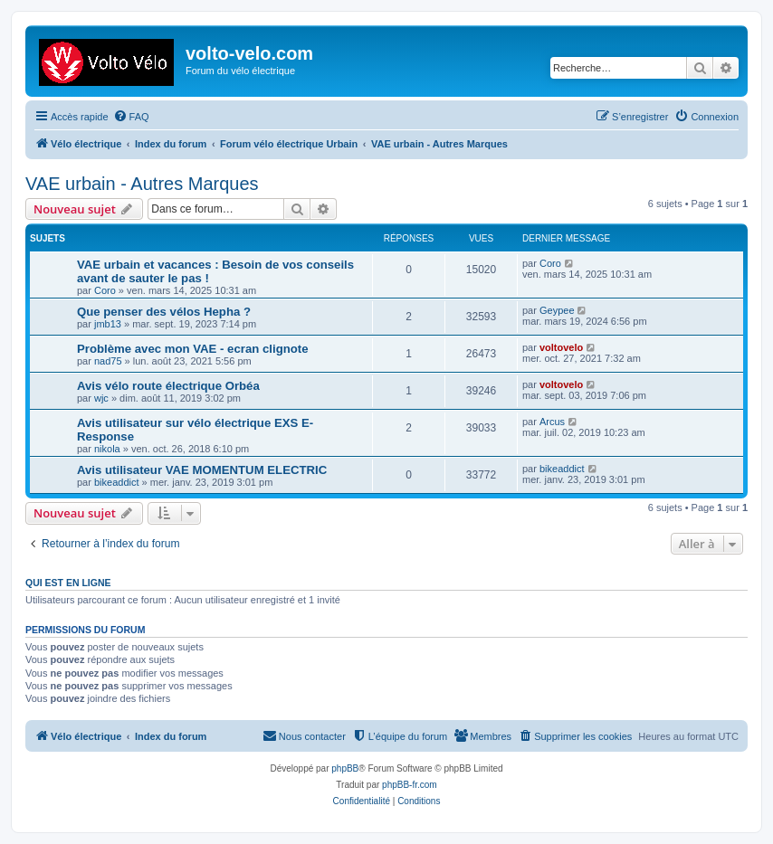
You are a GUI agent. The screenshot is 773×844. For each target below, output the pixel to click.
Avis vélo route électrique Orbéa (168, 386)
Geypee (557, 310)
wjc (101, 398)
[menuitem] (131, 117)
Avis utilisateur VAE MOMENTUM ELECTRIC (202, 470)
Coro (105, 290)
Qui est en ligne (68, 582)
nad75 (108, 361)
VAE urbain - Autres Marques (142, 184)
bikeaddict (116, 482)
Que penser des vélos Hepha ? (164, 311)
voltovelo (561, 347)
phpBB (344, 768)
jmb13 (107, 323)
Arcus (552, 421)
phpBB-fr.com (409, 785)
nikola (107, 448)
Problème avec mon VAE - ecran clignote (193, 349)
